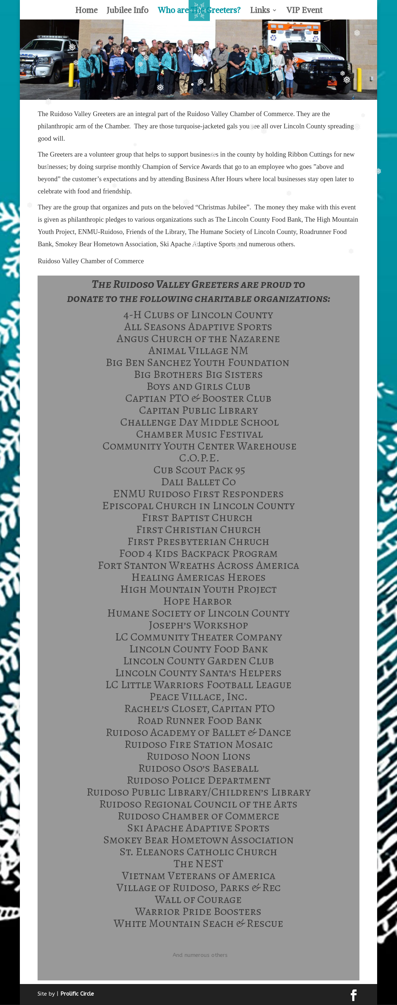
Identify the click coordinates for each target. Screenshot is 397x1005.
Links (260, 11)
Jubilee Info (127, 11)
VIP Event (304, 11)
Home (86, 11)
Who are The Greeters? (199, 11)
